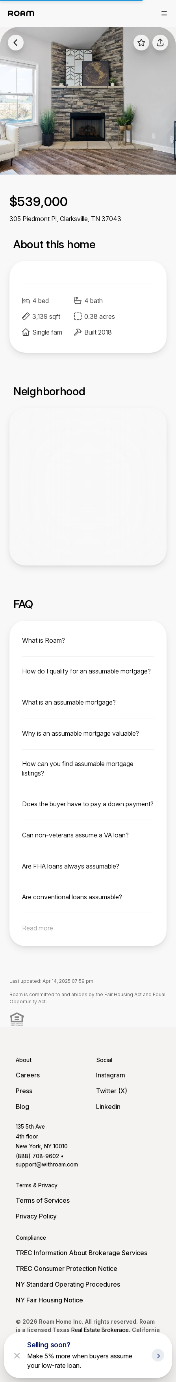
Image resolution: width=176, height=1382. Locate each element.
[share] (160, 42)
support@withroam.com (47, 1164)
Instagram (110, 1075)
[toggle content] (88, 640)
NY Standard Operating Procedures (68, 1284)
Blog (22, 1106)
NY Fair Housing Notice (49, 1300)
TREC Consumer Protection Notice (66, 1268)
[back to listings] (16, 42)
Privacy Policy (36, 1216)
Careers (28, 1075)
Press (24, 1091)
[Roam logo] (21, 13)
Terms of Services (43, 1200)
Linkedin (108, 1106)
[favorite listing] (141, 42)
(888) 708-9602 (37, 1156)
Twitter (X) (111, 1091)
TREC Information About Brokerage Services (81, 1253)
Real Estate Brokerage (100, 1329)
